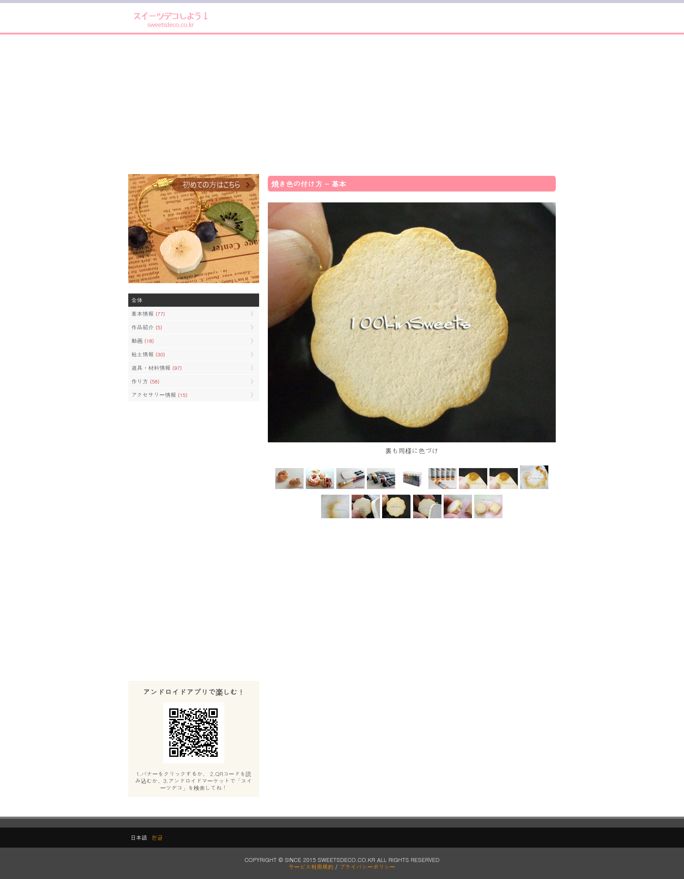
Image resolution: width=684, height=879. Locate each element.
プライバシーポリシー (367, 866)
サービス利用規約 (311, 866)
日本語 (138, 837)
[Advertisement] (342, 104)
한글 (157, 837)
